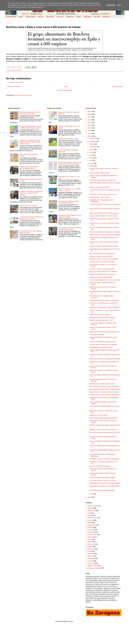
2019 (89, 131)
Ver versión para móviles (64, 90)
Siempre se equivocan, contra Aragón (101, 277)
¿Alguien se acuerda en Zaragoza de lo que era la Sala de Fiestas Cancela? (31, 193)
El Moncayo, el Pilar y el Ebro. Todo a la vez (103, 194)
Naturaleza (90, 544)
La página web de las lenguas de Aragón (102, 262)
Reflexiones (70, 16)
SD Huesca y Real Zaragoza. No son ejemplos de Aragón (69, 216)
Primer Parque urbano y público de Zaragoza (103, 418)
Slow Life (90, 556)
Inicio (66, 86)
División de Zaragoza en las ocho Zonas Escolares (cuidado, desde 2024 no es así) (30, 142)
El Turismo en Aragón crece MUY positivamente (104, 459)
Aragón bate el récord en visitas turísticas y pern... (105, 332)
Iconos (89, 539)
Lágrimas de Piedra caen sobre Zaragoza (102, 274)
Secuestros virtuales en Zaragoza (99, 466)
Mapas (21, 16)
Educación (90, 532)
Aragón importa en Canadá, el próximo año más (104, 392)
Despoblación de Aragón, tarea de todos (101, 384)
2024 (89, 117)
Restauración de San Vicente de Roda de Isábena (105, 483)
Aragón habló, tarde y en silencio (99, 314)
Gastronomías (91, 534)
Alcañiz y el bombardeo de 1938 (99, 187)
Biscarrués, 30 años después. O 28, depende (103, 271)
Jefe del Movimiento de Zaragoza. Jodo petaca (103, 300)
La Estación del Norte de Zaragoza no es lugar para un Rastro (31, 217)
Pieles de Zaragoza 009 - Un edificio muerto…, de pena (69, 189)
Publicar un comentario (16, 82)
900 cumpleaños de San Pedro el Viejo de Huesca (105, 389)
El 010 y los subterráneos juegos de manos (102, 342)
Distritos (90, 527)
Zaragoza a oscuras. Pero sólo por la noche (103, 429)
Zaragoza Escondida (93, 568)
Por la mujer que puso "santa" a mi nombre (102, 480)
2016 (89, 497)
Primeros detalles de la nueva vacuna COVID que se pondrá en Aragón (70, 163)
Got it (120, 5)
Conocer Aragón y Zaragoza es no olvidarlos (103, 344)
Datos (89, 522)
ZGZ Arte (41, 16)
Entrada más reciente (13, 86)
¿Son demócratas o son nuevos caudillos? (102, 477)
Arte (88, 513)
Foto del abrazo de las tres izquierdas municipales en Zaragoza (70, 228)
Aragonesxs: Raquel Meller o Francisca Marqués (104, 307)
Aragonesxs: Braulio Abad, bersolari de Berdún (104, 246)
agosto (92, 149)
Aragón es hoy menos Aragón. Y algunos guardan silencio (30, 167)
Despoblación (91, 525)
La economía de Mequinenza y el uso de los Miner (105, 280)
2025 (89, 114)
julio (91, 152)
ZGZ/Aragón (87, 16)
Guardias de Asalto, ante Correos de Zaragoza (103, 259)
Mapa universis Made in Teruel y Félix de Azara (104, 213)
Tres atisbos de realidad (96, 334)
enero (92, 494)
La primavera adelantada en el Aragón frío (102, 180)
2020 (89, 128)
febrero (92, 166)
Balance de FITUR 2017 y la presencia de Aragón (104, 359)
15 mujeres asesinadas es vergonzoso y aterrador (104, 232)
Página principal (11, 16)
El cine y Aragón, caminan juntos (99, 173)
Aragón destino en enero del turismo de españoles (105, 235)
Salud (89, 551)
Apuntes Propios (92, 506)
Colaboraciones (92, 518)
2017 (89, 136)
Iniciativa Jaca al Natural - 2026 (68, 138)
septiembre (93, 147)
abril (91, 160)
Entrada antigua (117, 86)
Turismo (90, 561)
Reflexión (90, 549)
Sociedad (90, 558)
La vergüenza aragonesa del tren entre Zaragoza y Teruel (68, 202)
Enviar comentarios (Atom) (23, 95)
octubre (92, 144)
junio (91, 155)
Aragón (78, 16)
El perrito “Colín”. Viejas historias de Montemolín (104, 395)
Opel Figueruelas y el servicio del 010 (101, 347)
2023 (89, 120)
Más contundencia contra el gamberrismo (102, 253)
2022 (89, 122)
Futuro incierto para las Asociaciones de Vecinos (104, 386)
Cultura (89, 520)
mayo (91, 158)
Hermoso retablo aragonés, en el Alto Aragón (103, 216)
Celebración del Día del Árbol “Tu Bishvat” (102, 317)
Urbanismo (90, 563)
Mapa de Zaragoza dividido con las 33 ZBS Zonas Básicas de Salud (30, 127)
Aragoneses (106, 16)
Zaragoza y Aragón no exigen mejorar (101, 256)
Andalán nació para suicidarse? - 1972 (101, 320)
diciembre (93, 138)
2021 (89, 125)
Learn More (111, 5)
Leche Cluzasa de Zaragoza (28, 205)
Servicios (90, 553)
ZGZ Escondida (30, 16)
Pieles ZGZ (60, 16)
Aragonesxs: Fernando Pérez (98, 415)
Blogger (71, 621)
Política (89, 546)
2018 (89, 133)
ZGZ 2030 (97, 16)
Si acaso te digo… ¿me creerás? (99, 197)
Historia (89, 537)
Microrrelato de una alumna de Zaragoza (102, 490)
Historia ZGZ (50, 16)
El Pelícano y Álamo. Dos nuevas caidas (101, 269)
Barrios (89, 515)
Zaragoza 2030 (92, 565)
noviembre (93, 141)
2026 (89, 111)
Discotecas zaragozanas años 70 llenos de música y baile (30, 113)
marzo (92, 163)
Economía (19, 70)
